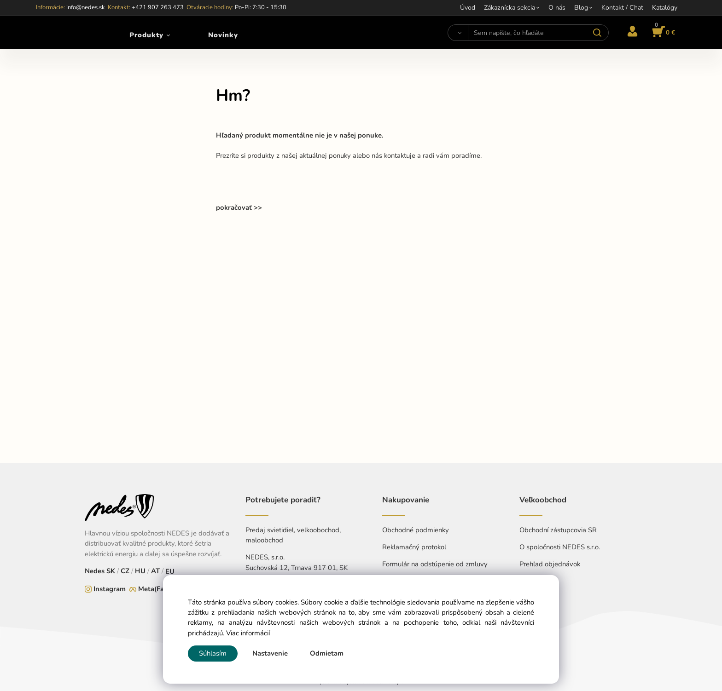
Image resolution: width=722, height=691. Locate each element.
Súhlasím (213, 653)
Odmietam (327, 653)
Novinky (223, 35)
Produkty (146, 35)
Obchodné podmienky (415, 530)
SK (110, 571)
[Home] (61, 32)
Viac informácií (248, 633)
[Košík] (662, 33)
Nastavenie (270, 653)
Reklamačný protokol (414, 547)
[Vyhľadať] (458, 32)
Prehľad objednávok (549, 564)
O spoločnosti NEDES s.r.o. (559, 547)
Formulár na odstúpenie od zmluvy (435, 564)
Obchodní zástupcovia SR (558, 530)
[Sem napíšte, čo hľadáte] (538, 32)
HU (140, 571)
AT (155, 571)
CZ (125, 571)
